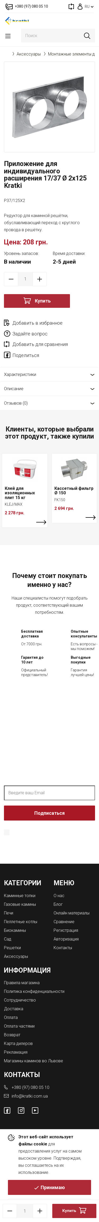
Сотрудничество (20, 1000)
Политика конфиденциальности (34, 991)
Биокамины (15, 930)
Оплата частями (19, 1026)
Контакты (63, 947)
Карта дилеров (18, 1043)
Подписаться (49, 813)
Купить (43, 301)
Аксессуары (29, 54)
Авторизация (66, 939)
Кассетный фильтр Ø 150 (73, 491)
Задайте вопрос (30, 333)
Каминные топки (19, 895)
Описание (13, 388)
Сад (7, 939)
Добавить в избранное (37, 323)
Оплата (11, 1017)
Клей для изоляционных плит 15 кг (20, 493)
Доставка (13, 1008)
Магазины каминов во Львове (33, 1060)
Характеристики (20, 374)
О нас (59, 895)
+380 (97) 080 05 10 (30, 1087)
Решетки (12, 947)
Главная (6, 54)
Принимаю (53, 1187)
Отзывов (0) (16, 403)
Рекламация (15, 1052)
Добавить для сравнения (40, 344)
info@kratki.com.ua (30, 1096)
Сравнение (64, 921)
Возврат (12, 1034)
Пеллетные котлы (20, 921)
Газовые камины (20, 904)
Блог (58, 904)
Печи (8, 913)
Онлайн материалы (71, 913)
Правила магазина (22, 982)
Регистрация (66, 930)
